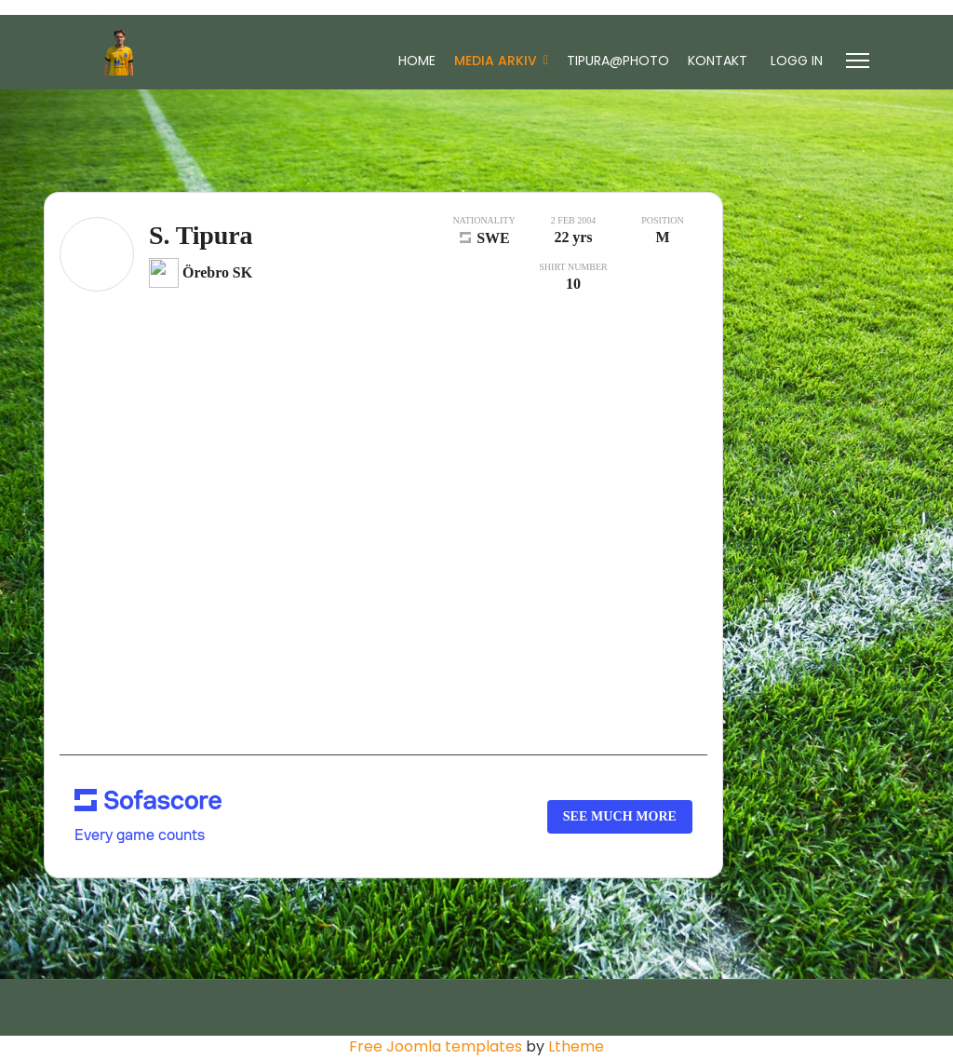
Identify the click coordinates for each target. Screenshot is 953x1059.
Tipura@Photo (618, 60)
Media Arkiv (495, 60)
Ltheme (576, 1046)
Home (417, 60)
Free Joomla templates (435, 1046)
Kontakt (717, 60)
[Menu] (857, 60)
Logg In (797, 60)
